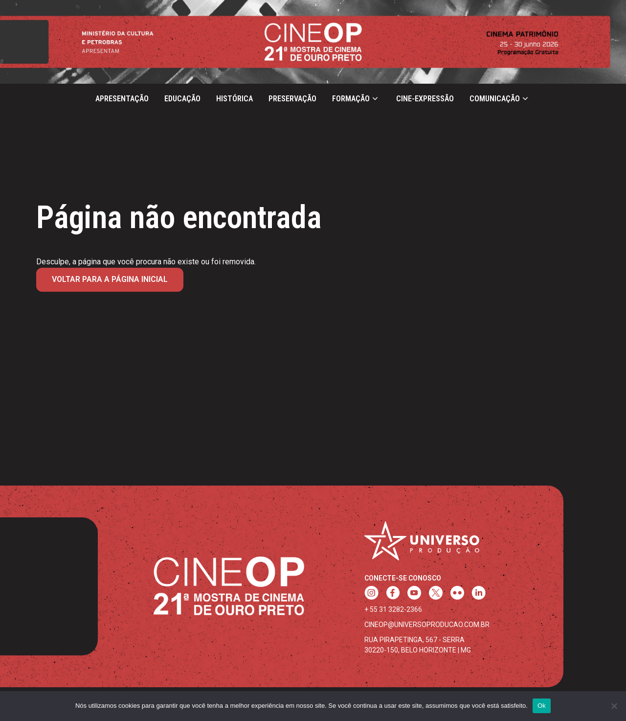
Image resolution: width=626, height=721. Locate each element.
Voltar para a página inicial (110, 279)
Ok (541, 705)
